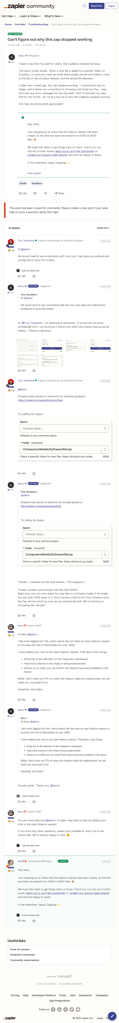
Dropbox (37, 183)
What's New (54, 16)
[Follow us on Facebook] (53, 1009)
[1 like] (28, 270)
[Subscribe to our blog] (65, 1009)
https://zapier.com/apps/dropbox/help (40, 400)
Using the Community (22, 954)
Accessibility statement (70, 983)
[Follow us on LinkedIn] (59, 1009)
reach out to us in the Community (74, 151)
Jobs (73, 995)
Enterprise (85, 995)
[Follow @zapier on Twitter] (71, 1009)
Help (26, 995)
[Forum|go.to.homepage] (30, 6)
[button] (96, 6)
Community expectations (24, 960)
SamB (21, 861)
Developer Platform (44, 995)
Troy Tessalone (26, 240)
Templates (101, 995)
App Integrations (59, 1000)
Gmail (23, 183)
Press (62, 995)
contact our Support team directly (47, 154)
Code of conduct (20, 949)
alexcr (22, 55)
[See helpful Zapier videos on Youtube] (78, 1009)
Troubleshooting (38, 24)
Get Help (9, 16)
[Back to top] (115, 979)
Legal (100, 1018)
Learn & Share (30, 16)
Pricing (15, 995)
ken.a (21, 625)
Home (8, 24)
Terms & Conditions (47, 983)
